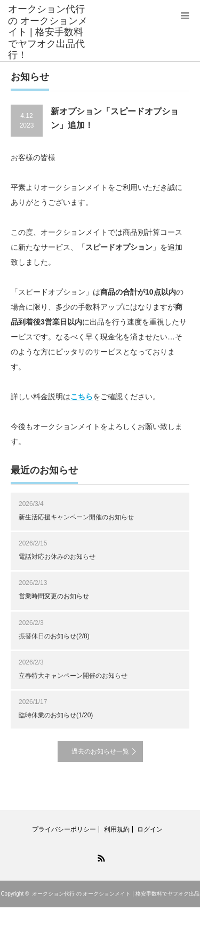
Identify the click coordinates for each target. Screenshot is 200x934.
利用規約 (117, 829)
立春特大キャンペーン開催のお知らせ (73, 675)
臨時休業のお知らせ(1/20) (56, 715)
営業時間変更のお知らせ (54, 596)
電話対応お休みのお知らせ (57, 556)
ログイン (150, 829)
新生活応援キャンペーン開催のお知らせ (76, 517)
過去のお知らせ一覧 (100, 751)
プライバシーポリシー (64, 829)
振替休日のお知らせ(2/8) (54, 636)
